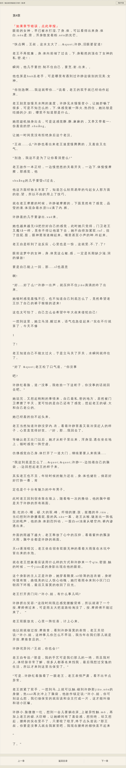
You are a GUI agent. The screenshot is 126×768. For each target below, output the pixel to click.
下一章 (104, 761)
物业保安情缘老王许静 (12, 3)
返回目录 (63, 761)
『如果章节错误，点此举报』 (36, 26)
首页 (1, 3)
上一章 (21, 761)
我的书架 (121, 3)
